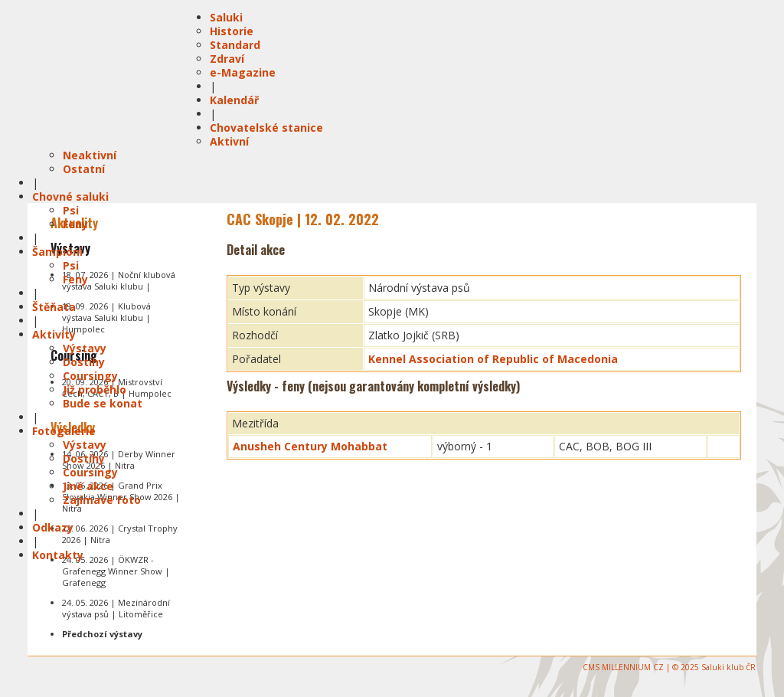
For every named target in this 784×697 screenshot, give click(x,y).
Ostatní (84, 169)
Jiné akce (88, 486)
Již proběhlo (94, 389)
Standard (235, 45)
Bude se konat (102, 403)
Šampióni (57, 251)
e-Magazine (243, 72)
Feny (75, 224)
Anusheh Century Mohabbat (310, 446)
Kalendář (234, 100)
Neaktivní (89, 155)
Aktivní (229, 141)
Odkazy (53, 527)
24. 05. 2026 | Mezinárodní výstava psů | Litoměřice (116, 608)
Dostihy (84, 362)
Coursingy (90, 375)
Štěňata (54, 306)
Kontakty (57, 555)
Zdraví (227, 58)
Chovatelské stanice (266, 127)
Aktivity (54, 334)
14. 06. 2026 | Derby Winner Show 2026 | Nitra (118, 459)
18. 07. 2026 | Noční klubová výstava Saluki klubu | (118, 280)
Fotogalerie (64, 431)
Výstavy (84, 348)
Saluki (226, 17)
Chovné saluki (70, 196)
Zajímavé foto (102, 499)
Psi (71, 210)
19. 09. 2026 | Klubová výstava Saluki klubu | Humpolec (106, 317)
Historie (231, 31)
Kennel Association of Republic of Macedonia (493, 359)
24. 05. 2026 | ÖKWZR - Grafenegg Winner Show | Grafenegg (116, 571)
